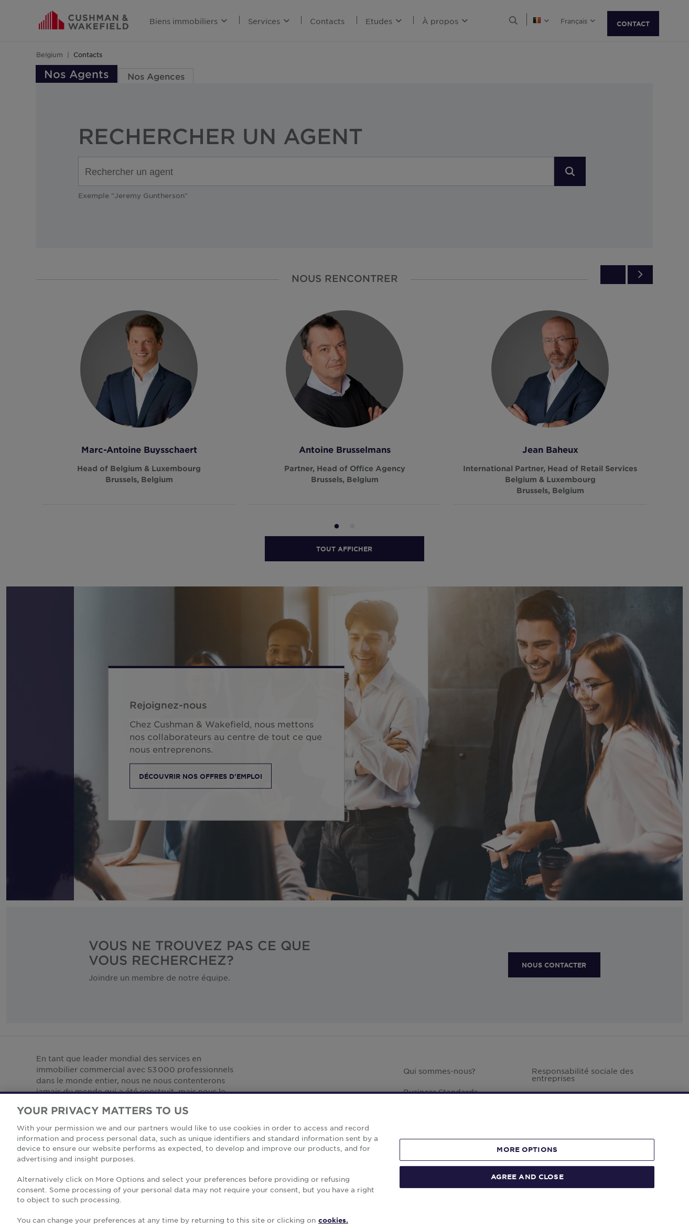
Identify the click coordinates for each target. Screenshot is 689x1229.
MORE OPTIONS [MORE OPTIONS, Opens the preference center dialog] (527, 1173)
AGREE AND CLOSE (527, 1201)
